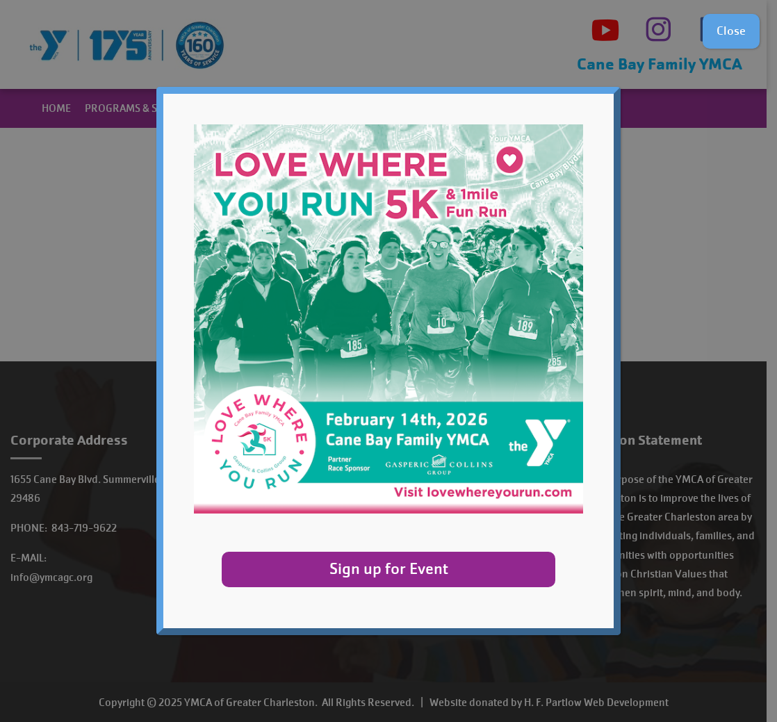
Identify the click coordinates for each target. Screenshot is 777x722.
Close (731, 31)
